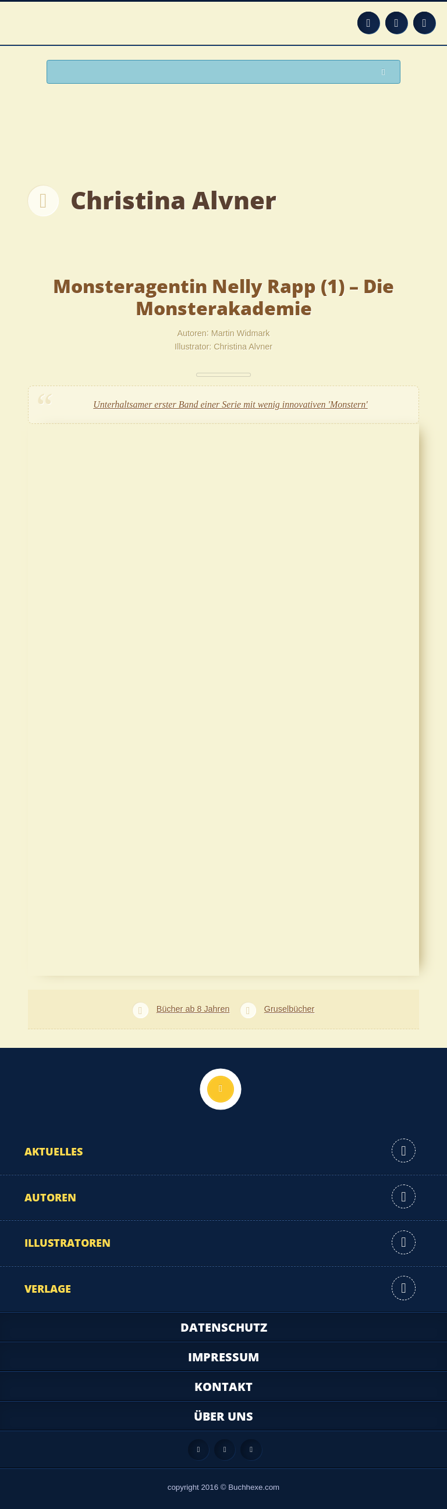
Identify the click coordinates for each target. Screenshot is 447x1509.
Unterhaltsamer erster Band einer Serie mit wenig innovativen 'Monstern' (230, 404)
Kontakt (223, 1386)
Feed (368, 23)
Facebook (396, 23)
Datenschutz (223, 1327)
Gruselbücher (289, 1009)
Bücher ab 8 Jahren (193, 1009)
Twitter (424, 23)
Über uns (223, 1416)
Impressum (223, 1357)
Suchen (386, 72)
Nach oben (220, 1089)
